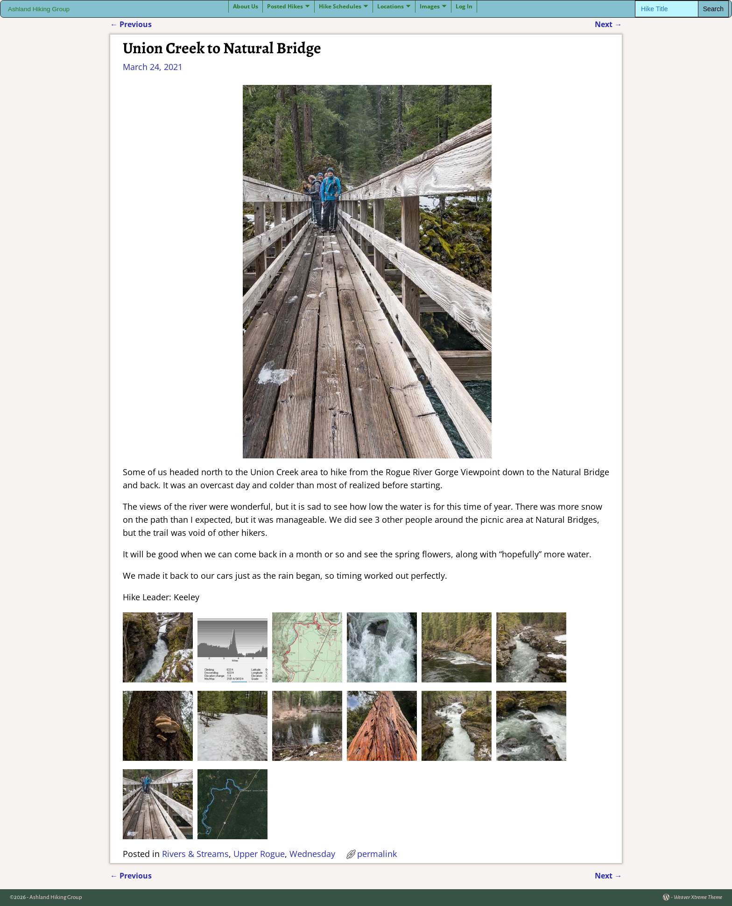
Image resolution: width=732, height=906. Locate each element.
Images (430, 6)
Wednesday (312, 853)
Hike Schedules (340, 6)
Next (608, 24)
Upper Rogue (259, 853)
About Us (245, 6)
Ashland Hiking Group (39, 9)
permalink (377, 853)
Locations (390, 6)
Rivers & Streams (195, 853)
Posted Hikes (285, 6)
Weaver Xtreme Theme (698, 897)
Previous (131, 24)
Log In (464, 6)
